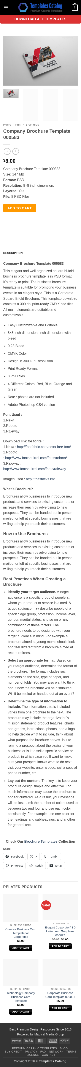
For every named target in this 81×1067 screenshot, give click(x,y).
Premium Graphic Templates (34, 1048)
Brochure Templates (41, 841)
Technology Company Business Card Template (21, 996)
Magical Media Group (49, 1034)
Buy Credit (13, 1051)
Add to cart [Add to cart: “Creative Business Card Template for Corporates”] (20, 948)
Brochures (32, 124)
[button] (5, 7)
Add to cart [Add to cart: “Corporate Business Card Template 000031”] (60, 1008)
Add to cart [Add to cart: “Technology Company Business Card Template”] (20, 1011)
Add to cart (20, 208)
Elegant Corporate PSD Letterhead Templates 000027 (60, 931)
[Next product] (7, 151)
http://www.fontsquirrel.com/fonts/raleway (34, 469)
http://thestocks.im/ (40, 479)
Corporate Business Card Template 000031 (60, 994)
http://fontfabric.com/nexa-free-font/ (44, 447)
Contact (49, 1054)
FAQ (43, 1051)
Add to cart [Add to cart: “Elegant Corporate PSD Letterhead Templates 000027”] (60, 946)
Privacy (31, 1051)
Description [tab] (13, 253)
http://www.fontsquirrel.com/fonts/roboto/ (36, 458)
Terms (71, 1051)
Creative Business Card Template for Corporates (20, 933)
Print (18, 124)
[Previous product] (15, 151)
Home (7, 124)
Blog (64, 1048)
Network (56, 1051)
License (33, 1054)
